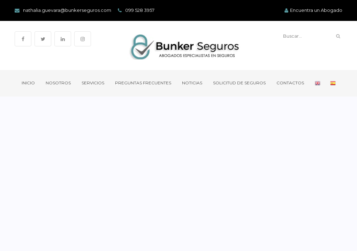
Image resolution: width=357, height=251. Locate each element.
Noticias (192, 83)
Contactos (290, 83)
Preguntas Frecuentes (143, 83)
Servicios (93, 83)
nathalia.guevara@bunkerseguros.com (63, 10)
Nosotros (58, 83)
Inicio (28, 83)
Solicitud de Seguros (239, 83)
